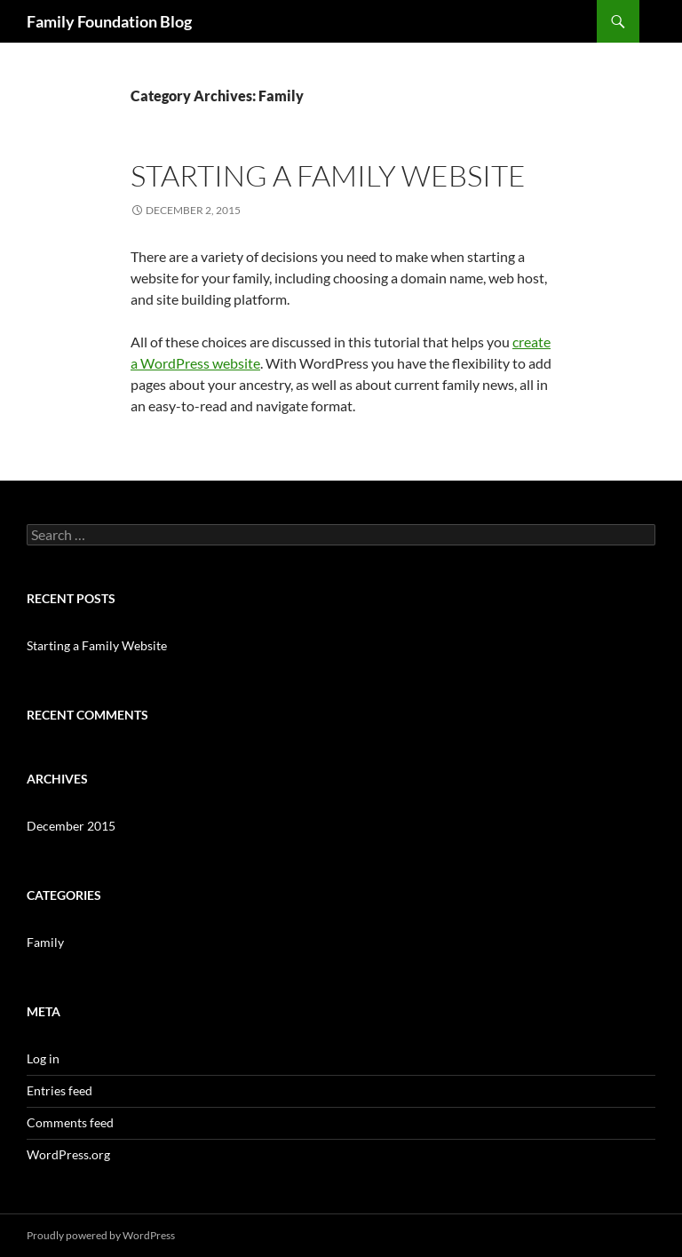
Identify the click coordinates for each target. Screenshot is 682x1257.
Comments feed (70, 1122)
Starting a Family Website (328, 175)
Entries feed (59, 1090)
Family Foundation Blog (109, 21)
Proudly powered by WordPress (101, 1235)
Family (45, 942)
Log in (43, 1058)
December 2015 (71, 825)
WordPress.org (68, 1154)
